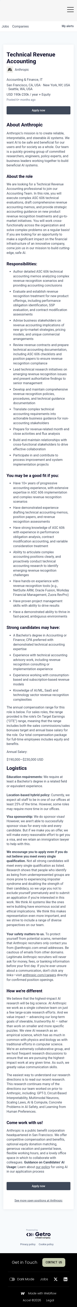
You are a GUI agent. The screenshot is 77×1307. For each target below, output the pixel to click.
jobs (5, 26)
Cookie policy (46, 1244)
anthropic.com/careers (39, 975)
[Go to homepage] (10, 9)
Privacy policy (27, 1244)
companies (20, 26)
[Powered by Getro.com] (38, 1234)
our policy (43, 1167)
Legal (50, 1300)
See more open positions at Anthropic (39, 1200)
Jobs (44, 1279)
